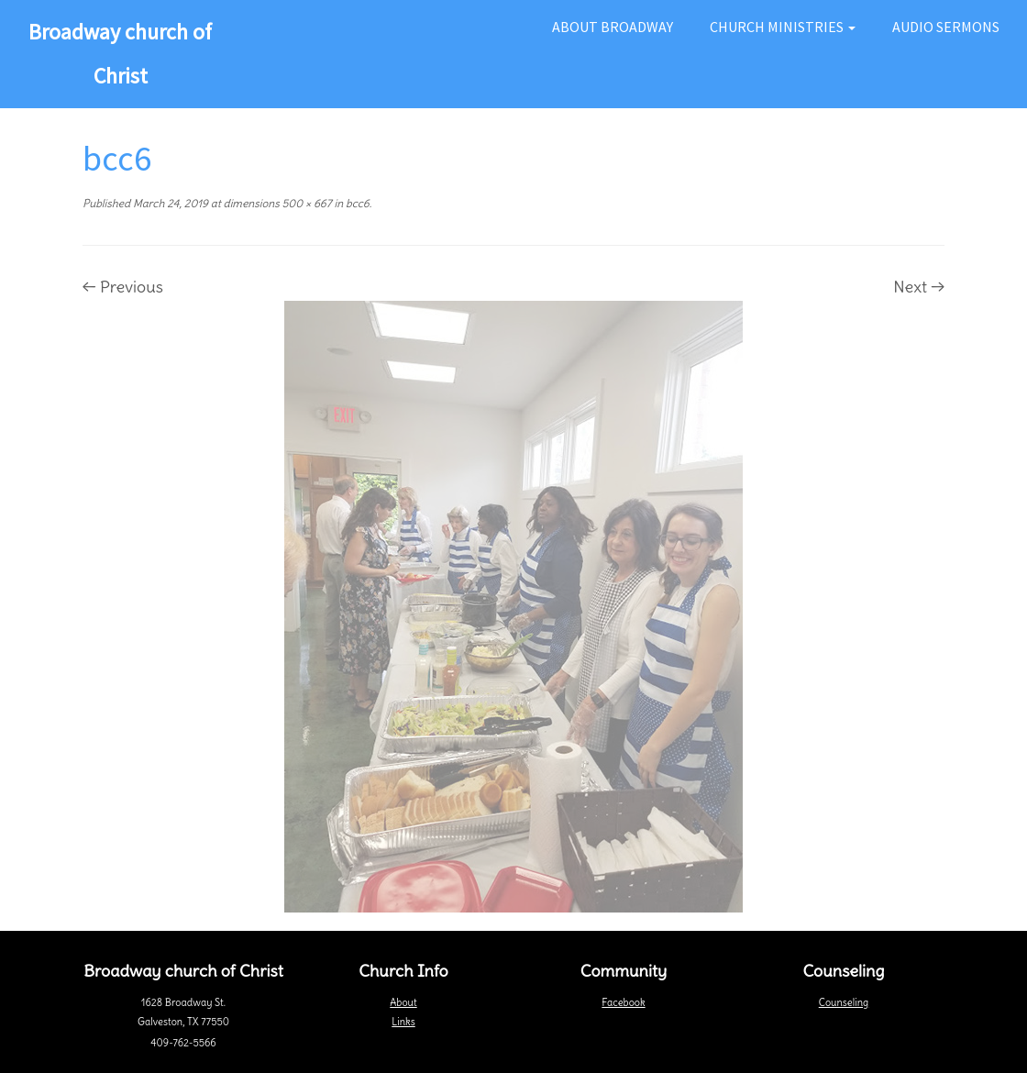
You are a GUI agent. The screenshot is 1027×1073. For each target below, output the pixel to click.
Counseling (843, 1002)
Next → (918, 286)
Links (403, 1021)
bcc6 (356, 203)
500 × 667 (306, 203)
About (403, 1002)
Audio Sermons (945, 26)
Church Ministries (783, 26)
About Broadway (612, 26)
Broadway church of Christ (120, 53)
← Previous (123, 286)
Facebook (623, 1002)
